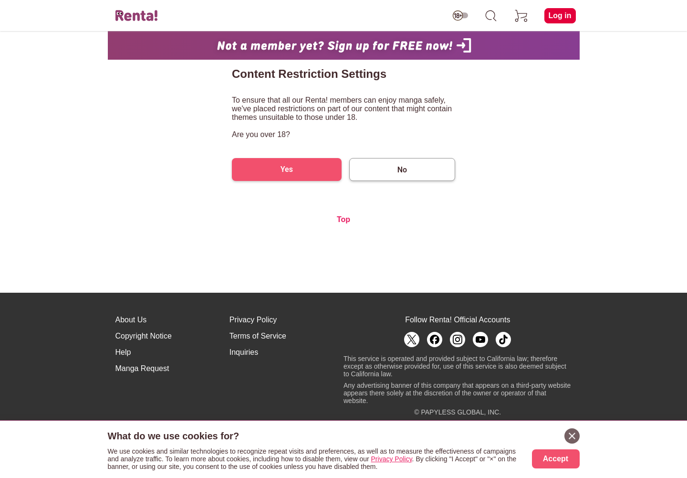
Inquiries (243, 352)
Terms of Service (257, 336)
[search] (491, 15)
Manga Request (142, 368)
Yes (287, 169)
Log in (560, 15)
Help (123, 352)
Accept (555, 459)
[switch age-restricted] (460, 16)
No (402, 169)
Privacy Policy (253, 320)
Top (343, 219)
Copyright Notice (143, 336)
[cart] (521, 15)
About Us (131, 320)
